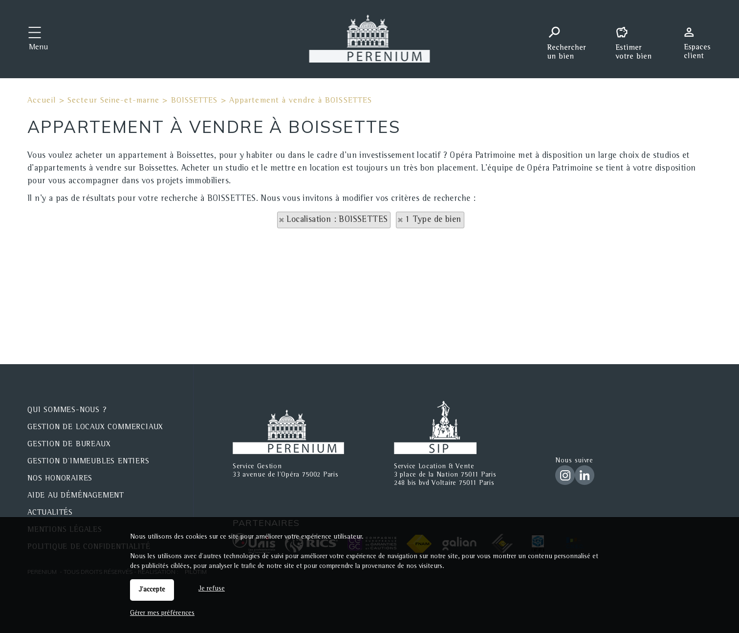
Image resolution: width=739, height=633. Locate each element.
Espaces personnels (701, 38)
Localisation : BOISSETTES (337, 220)
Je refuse (211, 589)
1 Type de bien (433, 220)
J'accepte (152, 590)
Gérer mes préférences (162, 613)
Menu (38, 48)
